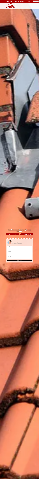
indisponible (8, 1)
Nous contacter (27, 234)
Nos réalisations (12, 234)
